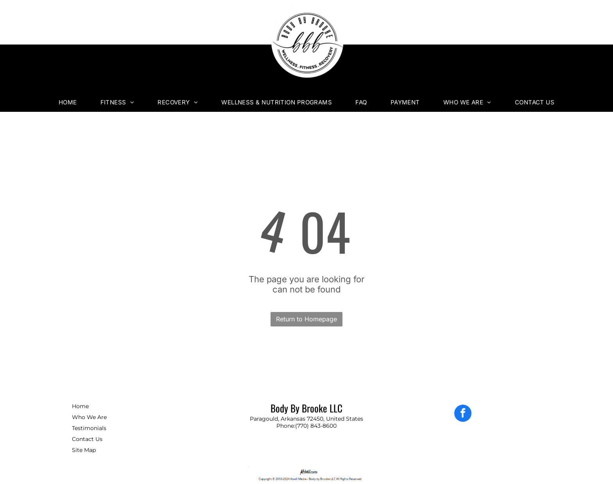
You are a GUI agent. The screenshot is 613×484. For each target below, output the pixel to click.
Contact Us (87, 439)
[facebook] (462, 414)
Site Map (84, 450)
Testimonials (89, 428)
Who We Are (89, 417)
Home (80, 406)
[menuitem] (68, 102)
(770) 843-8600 (316, 425)
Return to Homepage (306, 319)
